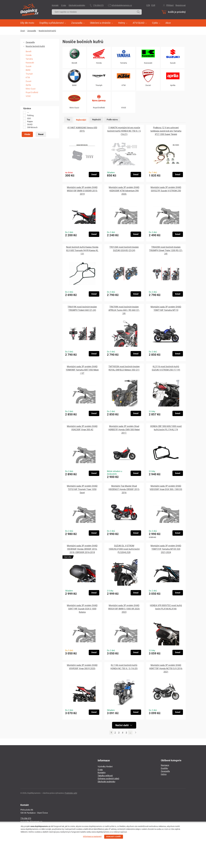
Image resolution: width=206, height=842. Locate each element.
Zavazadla (31, 31)
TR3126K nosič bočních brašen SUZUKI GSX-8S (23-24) (124, 249)
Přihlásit (170, 5)
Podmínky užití (71, 793)
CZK (148, 5)
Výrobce (27, 108)
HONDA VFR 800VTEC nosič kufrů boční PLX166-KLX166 (166, 607)
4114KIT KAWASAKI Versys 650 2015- (82, 129)
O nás (63, 5)
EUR (153, 5)
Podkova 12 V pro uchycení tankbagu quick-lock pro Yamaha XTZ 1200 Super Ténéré (165, 131)
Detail (94, 174)
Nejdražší (96, 119)
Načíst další (123, 725)
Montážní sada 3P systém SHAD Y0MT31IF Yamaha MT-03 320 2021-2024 (166, 549)
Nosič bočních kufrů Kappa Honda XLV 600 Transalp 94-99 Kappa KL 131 (82, 250)
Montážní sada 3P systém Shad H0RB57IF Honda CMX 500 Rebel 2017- (124, 429)
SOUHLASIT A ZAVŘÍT (113, 836)
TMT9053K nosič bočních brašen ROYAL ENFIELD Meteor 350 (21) (124, 368)
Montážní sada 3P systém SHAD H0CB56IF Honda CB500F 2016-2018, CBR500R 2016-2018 (82, 549)
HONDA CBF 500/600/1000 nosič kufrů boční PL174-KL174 (166, 428)
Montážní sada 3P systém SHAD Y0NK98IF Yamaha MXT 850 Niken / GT (82, 369)
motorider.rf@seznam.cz (31, 821)
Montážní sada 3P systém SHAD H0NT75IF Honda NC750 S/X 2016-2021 (166, 668)
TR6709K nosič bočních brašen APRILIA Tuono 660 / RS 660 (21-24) (124, 310)
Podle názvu (112, 119)
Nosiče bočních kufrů (47, 31)
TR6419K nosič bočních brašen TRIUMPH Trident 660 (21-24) (82, 308)
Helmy (164, 774)
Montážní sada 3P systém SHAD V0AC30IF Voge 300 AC (82, 428)
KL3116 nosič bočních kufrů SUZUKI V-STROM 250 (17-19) (166, 368)
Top (68, 119)
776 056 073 (98, 5)
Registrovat (180, 5)
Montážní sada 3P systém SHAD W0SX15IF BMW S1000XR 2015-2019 (82, 190)
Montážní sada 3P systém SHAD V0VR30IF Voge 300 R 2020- (82, 667)
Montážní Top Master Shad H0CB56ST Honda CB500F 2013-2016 (124, 489)
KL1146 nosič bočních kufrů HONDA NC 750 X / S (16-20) (124, 667)
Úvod (22, 31)
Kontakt (55, 5)
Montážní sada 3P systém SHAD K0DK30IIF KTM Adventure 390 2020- (124, 190)
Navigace (165, 765)
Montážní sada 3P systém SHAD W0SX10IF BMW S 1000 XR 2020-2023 (124, 608)
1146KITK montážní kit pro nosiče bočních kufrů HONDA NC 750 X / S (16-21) (124, 131)
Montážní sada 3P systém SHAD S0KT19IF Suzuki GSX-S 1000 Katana (82, 608)
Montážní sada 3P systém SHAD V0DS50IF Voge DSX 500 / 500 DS (166, 488)
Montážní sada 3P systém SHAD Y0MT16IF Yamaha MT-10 (166, 308)
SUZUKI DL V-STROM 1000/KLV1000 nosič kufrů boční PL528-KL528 (124, 549)
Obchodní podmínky (77, 5)
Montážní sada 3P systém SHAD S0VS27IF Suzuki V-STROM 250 (166, 189)
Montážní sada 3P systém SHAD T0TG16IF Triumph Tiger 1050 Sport (82, 489)
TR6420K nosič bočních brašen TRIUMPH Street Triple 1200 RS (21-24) (166, 250)
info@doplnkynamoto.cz (122, 5)
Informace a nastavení (92, 836)
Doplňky (164, 768)
